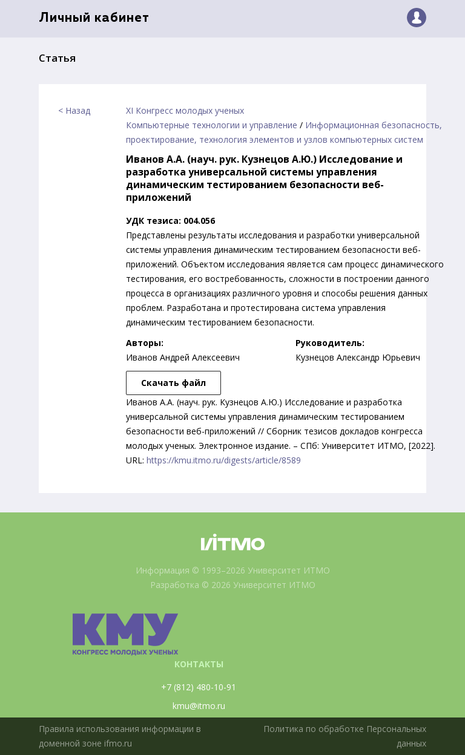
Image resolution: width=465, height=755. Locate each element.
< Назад (74, 110)
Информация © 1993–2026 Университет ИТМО (233, 570)
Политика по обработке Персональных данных (344, 736)
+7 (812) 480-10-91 (198, 687)
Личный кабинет (94, 18)
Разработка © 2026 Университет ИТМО (232, 584)
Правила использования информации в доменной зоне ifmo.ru (120, 736)
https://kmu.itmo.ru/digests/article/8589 (224, 460)
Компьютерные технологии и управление (211, 125)
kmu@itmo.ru (199, 705)
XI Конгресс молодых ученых (185, 110)
